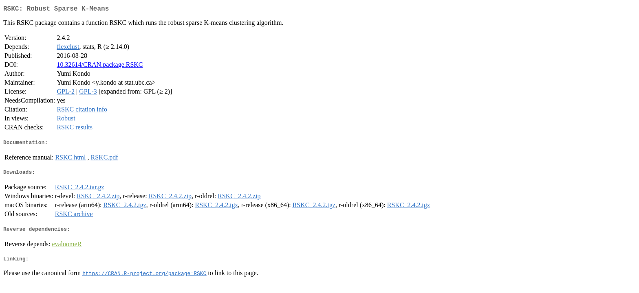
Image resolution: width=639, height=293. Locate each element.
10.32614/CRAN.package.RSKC (100, 66)
